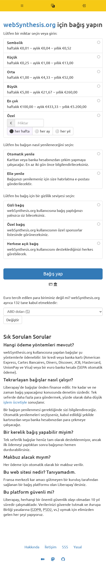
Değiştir (12, 320)
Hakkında (32, 547)
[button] (22, 5)
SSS (65, 547)
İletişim (51, 547)
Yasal (78, 547)
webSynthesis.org (29, 24)
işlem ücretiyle (15, 402)
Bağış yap (53, 273)
